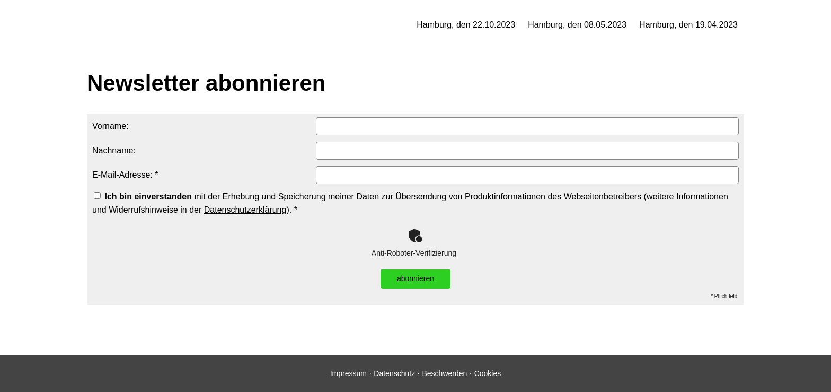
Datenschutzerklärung (245, 209)
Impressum (348, 373)
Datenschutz (394, 373)
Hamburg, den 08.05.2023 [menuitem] (577, 24)
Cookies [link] (487, 373)
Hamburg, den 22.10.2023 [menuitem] (466, 24)
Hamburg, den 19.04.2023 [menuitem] (688, 24)
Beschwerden (444, 373)
